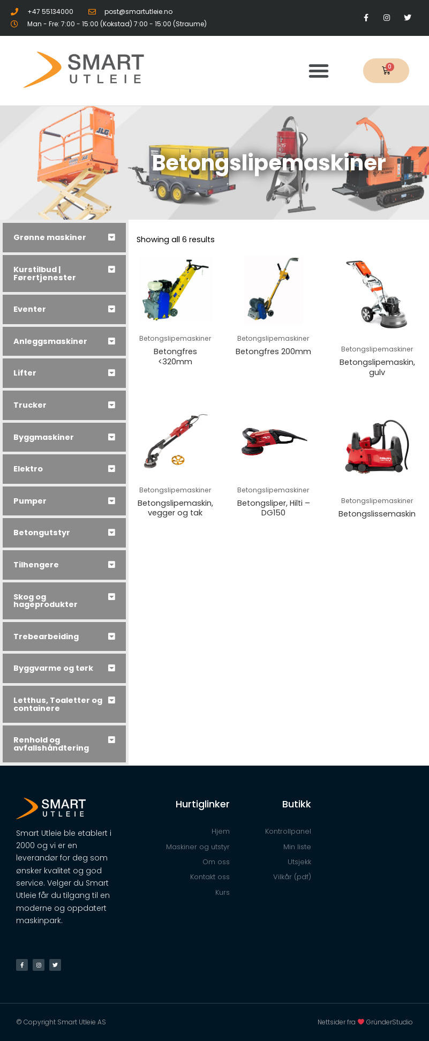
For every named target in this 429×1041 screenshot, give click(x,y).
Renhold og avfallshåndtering (51, 744)
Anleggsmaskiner (50, 341)
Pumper (30, 501)
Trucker (30, 405)
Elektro (28, 468)
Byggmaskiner (43, 437)
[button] (319, 71)
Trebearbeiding (46, 636)
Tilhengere (36, 564)
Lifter (24, 373)
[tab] (64, 237)
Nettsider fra (342, 1022)
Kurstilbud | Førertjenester (44, 273)
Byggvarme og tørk (53, 668)
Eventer (29, 309)
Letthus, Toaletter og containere (57, 704)
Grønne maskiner (49, 237)
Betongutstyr (41, 532)
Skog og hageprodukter (45, 600)
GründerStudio (389, 1022)
